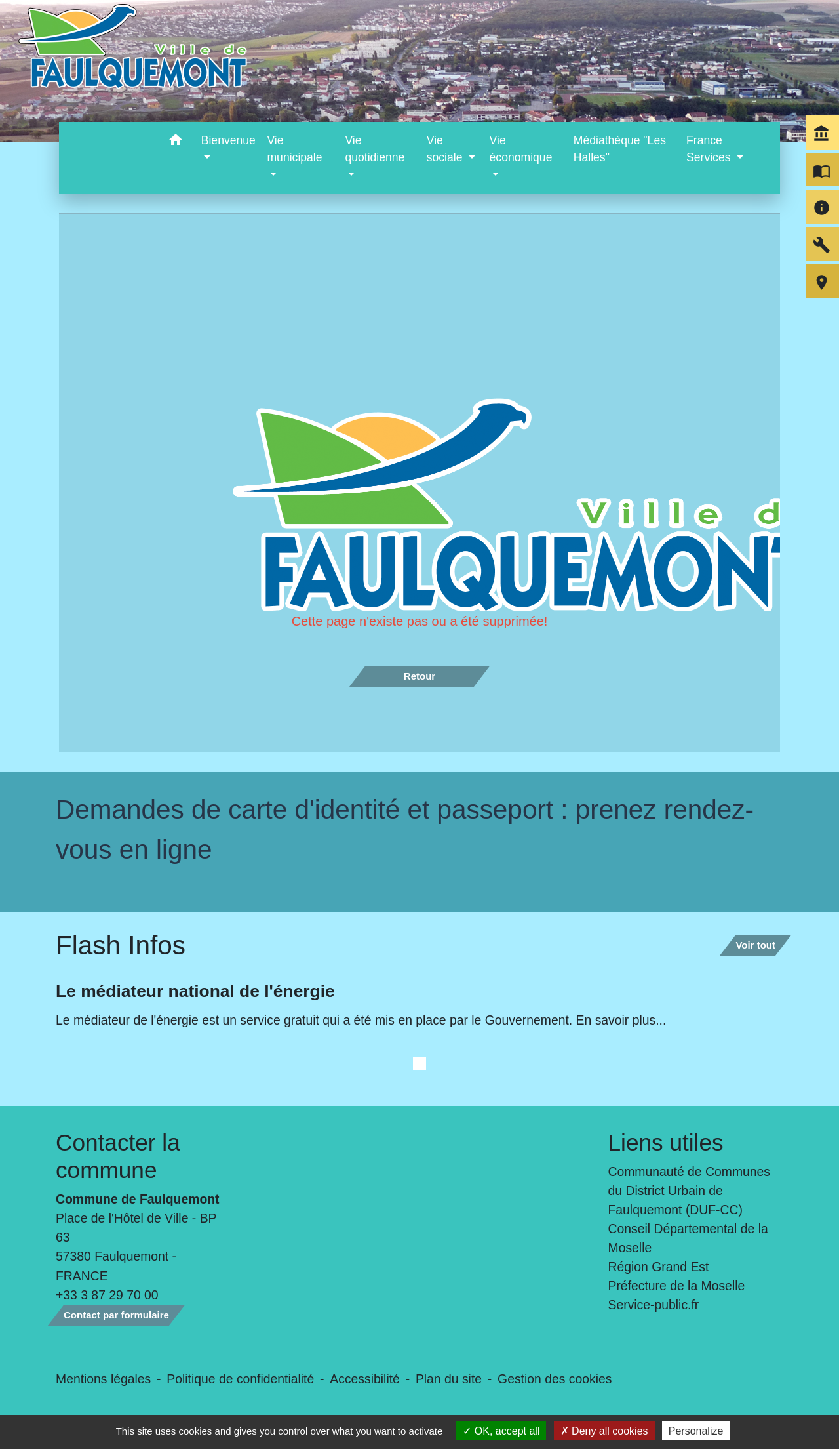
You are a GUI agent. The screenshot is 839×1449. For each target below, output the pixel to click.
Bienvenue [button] (228, 140)
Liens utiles (666, 1142)
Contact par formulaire (116, 1314)
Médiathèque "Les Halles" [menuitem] (620, 149)
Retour (419, 676)
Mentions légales (103, 1379)
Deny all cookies (604, 1431)
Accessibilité (365, 1379)
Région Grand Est (658, 1266)
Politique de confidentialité (240, 1379)
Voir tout (755, 944)
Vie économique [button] (521, 149)
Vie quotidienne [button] (374, 149)
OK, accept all (501, 1431)
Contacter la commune (118, 1156)
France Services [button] (709, 149)
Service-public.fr (653, 1304)
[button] (176, 142)
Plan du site (449, 1379)
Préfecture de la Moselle (676, 1285)
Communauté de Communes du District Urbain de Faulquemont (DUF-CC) (689, 1190)
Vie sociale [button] (446, 149)
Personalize (696, 1431)
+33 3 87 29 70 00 (107, 1295)
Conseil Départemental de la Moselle (688, 1238)
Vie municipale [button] (294, 149)
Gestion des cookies (555, 1379)
